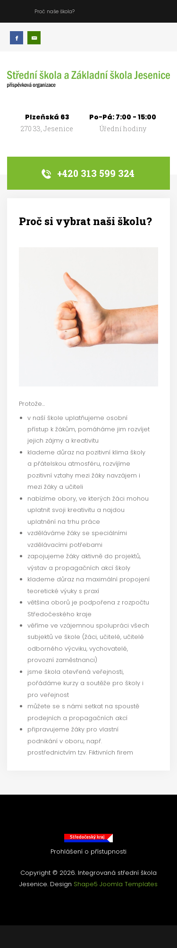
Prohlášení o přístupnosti (88, 851)
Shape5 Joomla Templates (116, 884)
